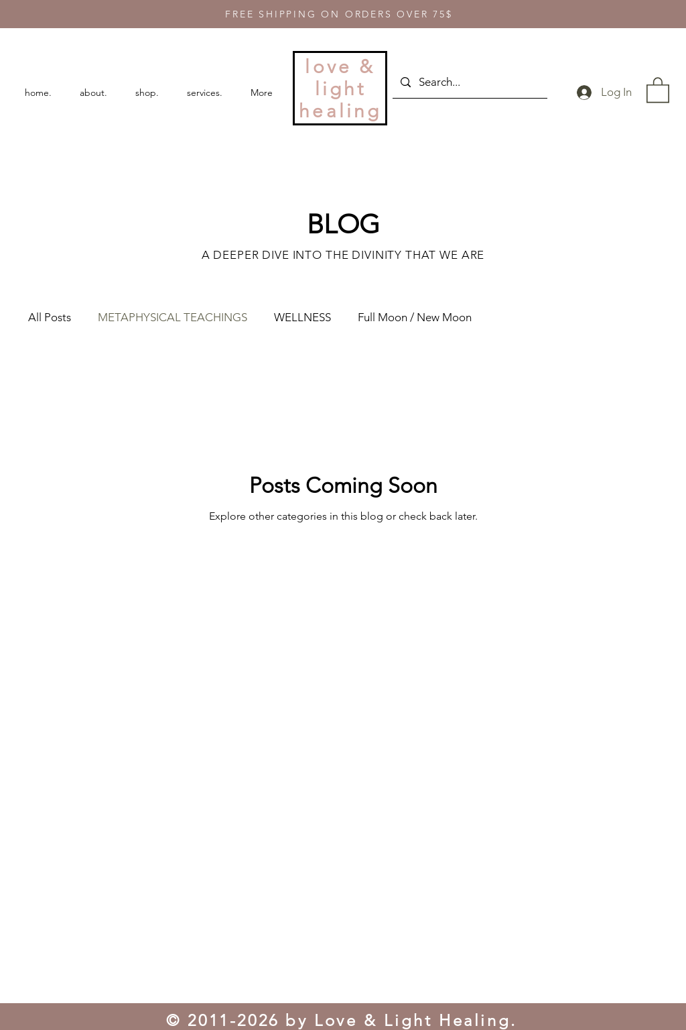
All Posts (49, 317)
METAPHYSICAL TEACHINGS (172, 317)
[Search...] (469, 82)
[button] (657, 89)
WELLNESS (302, 317)
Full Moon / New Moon (415, 317)
